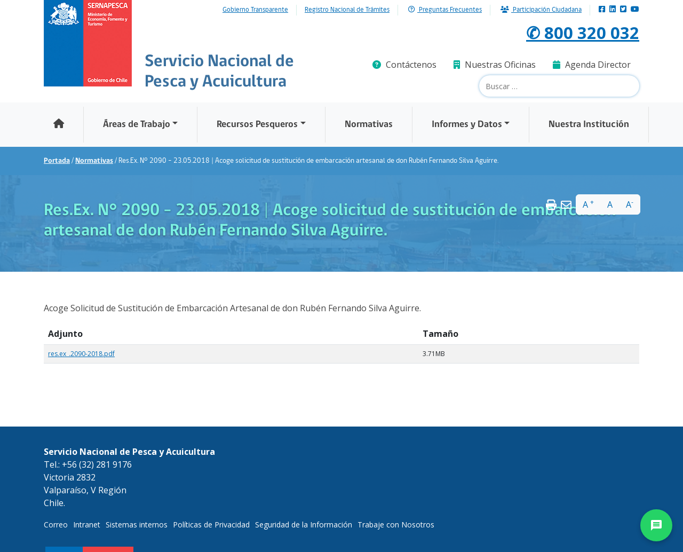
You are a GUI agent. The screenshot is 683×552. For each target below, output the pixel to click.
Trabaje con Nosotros (396, 524)
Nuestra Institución (589, 125)
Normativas (369, 125)
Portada (57, 161)
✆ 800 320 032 (582, 32)
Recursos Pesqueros (257, 125)
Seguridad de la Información (303, 524)
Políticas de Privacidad (211, 524)
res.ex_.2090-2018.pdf (81, 353)
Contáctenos (404, 64)
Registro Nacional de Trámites (347, 10)
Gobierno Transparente (255, 10)
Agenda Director (592, 64)
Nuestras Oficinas (495, 64)
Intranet (86, 524)
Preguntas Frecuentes (445, 9)
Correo (56, 524)
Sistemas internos (137, 524)
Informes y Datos (467, 125)
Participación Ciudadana (541, 9)
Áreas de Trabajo (136, 125)
